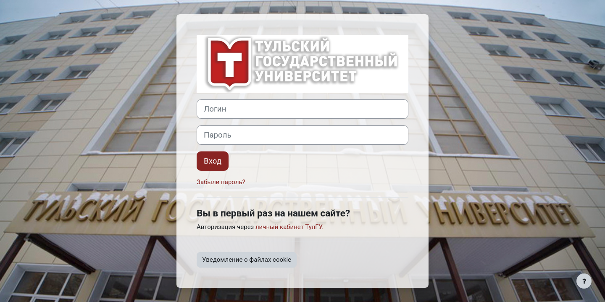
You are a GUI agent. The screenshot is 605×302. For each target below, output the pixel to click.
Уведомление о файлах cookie (246, 259)
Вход (212, 161)
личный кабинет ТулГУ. (289, 227)
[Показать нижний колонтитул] (584, 281)
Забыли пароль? (221, 182)
